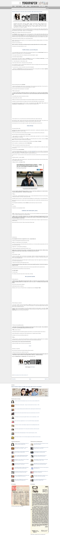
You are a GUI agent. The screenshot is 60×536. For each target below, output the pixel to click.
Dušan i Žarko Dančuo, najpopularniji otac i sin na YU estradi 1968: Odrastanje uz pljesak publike (27, 420)
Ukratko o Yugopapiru (19, 6)
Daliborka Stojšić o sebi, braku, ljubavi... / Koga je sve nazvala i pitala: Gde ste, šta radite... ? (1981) (27, 404)
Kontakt (24, 6)
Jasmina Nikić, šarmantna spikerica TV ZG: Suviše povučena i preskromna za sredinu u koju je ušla (27, 428)
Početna (13, 6)
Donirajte (28, 6)
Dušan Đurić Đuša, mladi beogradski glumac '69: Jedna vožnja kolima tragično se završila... (26, 432)
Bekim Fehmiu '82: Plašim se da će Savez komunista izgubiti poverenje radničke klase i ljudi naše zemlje (27, 436)
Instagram (46, 6)
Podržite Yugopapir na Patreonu (35, 6)
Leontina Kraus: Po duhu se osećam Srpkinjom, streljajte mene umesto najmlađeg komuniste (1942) (27, 424)
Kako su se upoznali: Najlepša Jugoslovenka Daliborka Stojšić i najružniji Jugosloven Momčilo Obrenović (28, 408)
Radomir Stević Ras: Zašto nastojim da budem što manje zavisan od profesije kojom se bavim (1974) (27, 412)
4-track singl (33, 151)
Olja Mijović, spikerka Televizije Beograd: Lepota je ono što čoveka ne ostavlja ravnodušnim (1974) (27, 400)
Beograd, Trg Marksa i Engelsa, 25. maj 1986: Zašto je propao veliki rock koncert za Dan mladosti (26, 386)
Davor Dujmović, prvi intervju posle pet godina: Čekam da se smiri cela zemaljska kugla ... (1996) (27, 416)
